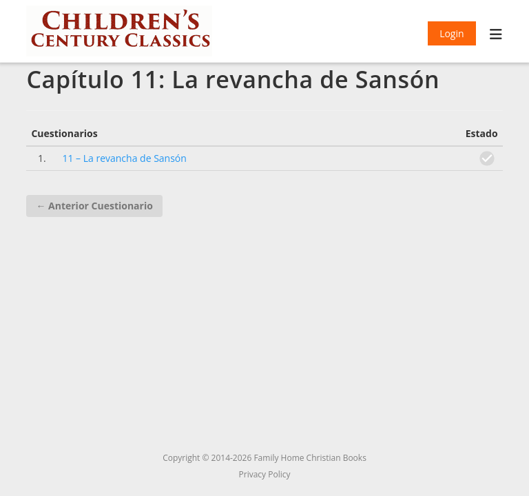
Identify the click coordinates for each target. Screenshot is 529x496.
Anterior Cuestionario (94, 205)
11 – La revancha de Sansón (124, 158)
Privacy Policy (265, 474)
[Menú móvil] (496, 36)
